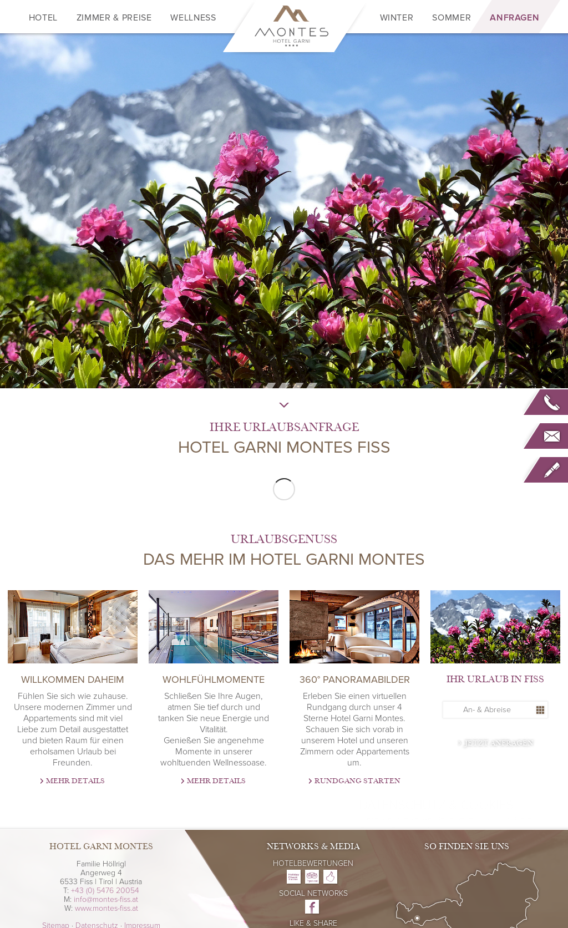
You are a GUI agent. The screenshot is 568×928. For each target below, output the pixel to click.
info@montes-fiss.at (106, 899)
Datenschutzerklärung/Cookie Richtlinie (400, 866)
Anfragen (514, 17)
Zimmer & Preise (114, 17)
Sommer (451, 17)
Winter (397, 17)
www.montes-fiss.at (106, 908)
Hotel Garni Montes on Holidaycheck (294, 877)
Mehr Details (75, 781)
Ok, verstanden (367, 887)
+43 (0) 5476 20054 (105, 890)
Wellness (193, 17)
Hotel (43, 17)
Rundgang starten (357, 781)
